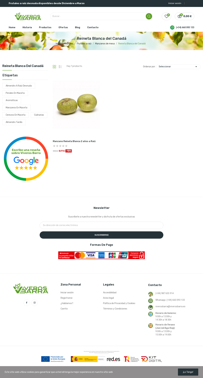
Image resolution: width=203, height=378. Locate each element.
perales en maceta (15, 93)
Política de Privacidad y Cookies (119, 303)
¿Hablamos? (67, 303)
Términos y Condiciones (115, 308)
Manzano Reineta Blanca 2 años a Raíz (74, 141)
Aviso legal (108, 298)
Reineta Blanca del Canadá (22, 66)
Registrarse (66, 298)
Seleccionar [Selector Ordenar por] (178, 67)
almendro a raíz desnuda (19, 85)
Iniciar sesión (67, 292)
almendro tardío (14, 122)
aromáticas (12, 100)
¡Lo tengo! (188, 372)
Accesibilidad (109, 292)
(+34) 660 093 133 (185, 27)
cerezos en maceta (15, 115)
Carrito (64, 308)
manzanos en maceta (16, 107)
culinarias (39, 115)
